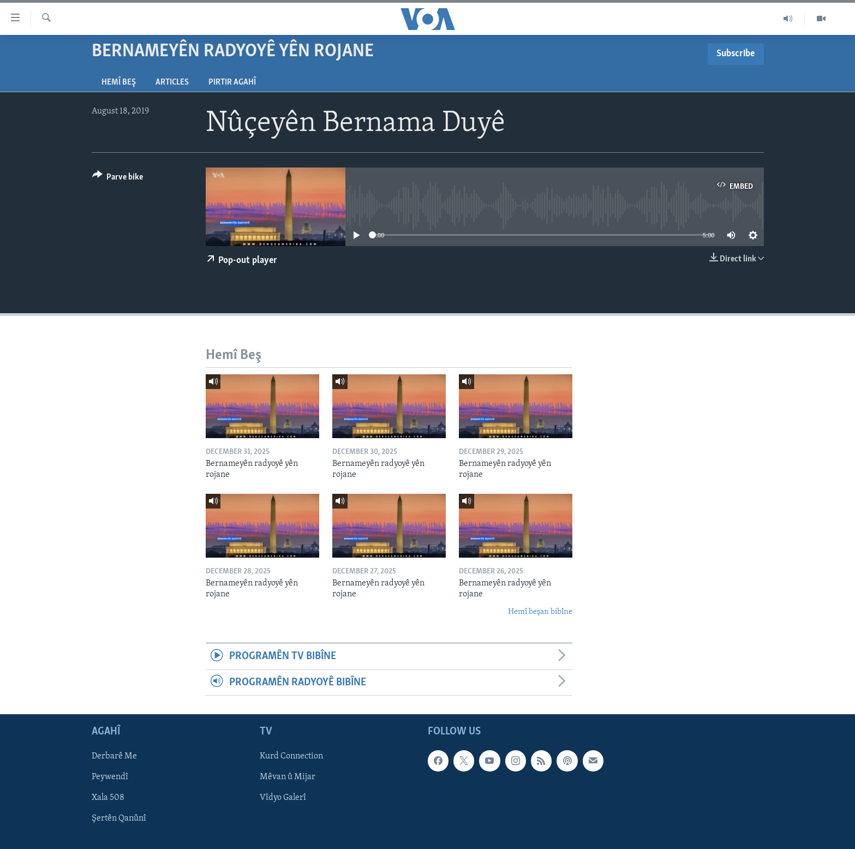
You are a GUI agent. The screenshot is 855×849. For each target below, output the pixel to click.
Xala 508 (108, 797)
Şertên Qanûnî (119, 819)
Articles (172, 82)
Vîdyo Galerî (283, 797)
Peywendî (110, 777)
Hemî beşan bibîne (540, 612)
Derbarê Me (114, 756)
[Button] (118, 179)
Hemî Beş (118, 82)
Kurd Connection (291, 756)
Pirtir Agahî (232, 82)
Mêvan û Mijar (287, 777)
